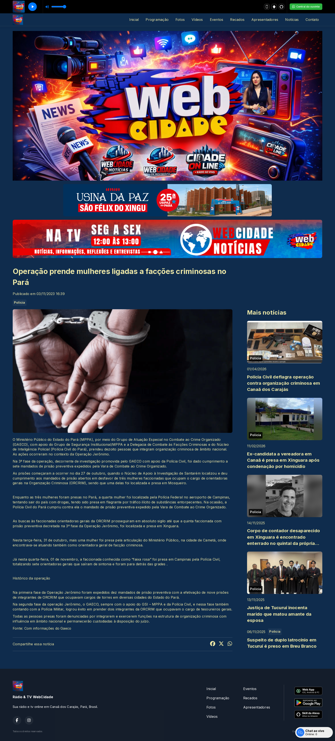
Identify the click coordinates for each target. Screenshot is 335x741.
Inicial (134, 19)
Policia (19, 302)
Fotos (180, 19)
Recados (237, 19)
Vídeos (197, 19)
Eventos (216, 19)
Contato (312, 19)
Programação (157, 19)
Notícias (292, 19)
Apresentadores (264, 19)
